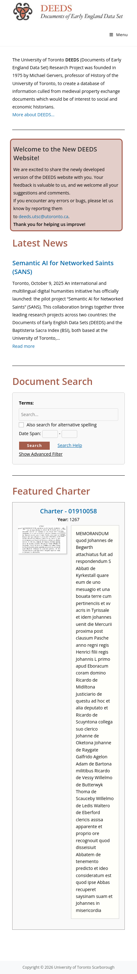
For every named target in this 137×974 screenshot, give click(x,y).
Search (34, 445)
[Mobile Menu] (118, 34)
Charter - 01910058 (68, 511)
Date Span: (30, 433)
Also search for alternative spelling (62, 425)
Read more (23, 346)
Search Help (70, 445)
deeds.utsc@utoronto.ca (43, 216)
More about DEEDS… (33, 115)
